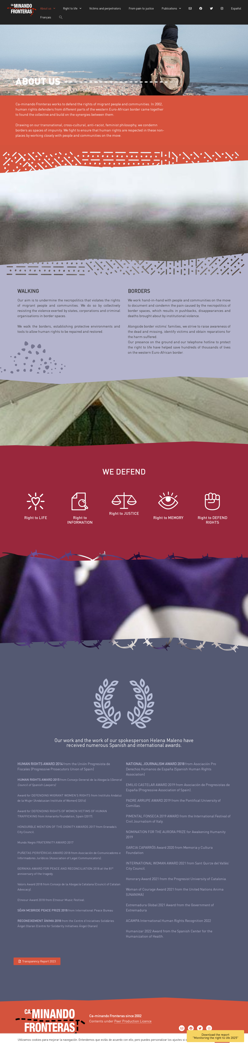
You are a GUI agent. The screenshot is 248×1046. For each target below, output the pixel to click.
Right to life (72, 8)
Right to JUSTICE (124, 513)
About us (47, 8)
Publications (171, 8)
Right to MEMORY (168, 517)
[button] (61, 17)
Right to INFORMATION (80, 520)
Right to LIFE (35, 517)
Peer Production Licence (133, 1021)
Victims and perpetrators (105, 8)
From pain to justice (141, 8)
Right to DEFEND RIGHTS (212, 520)
